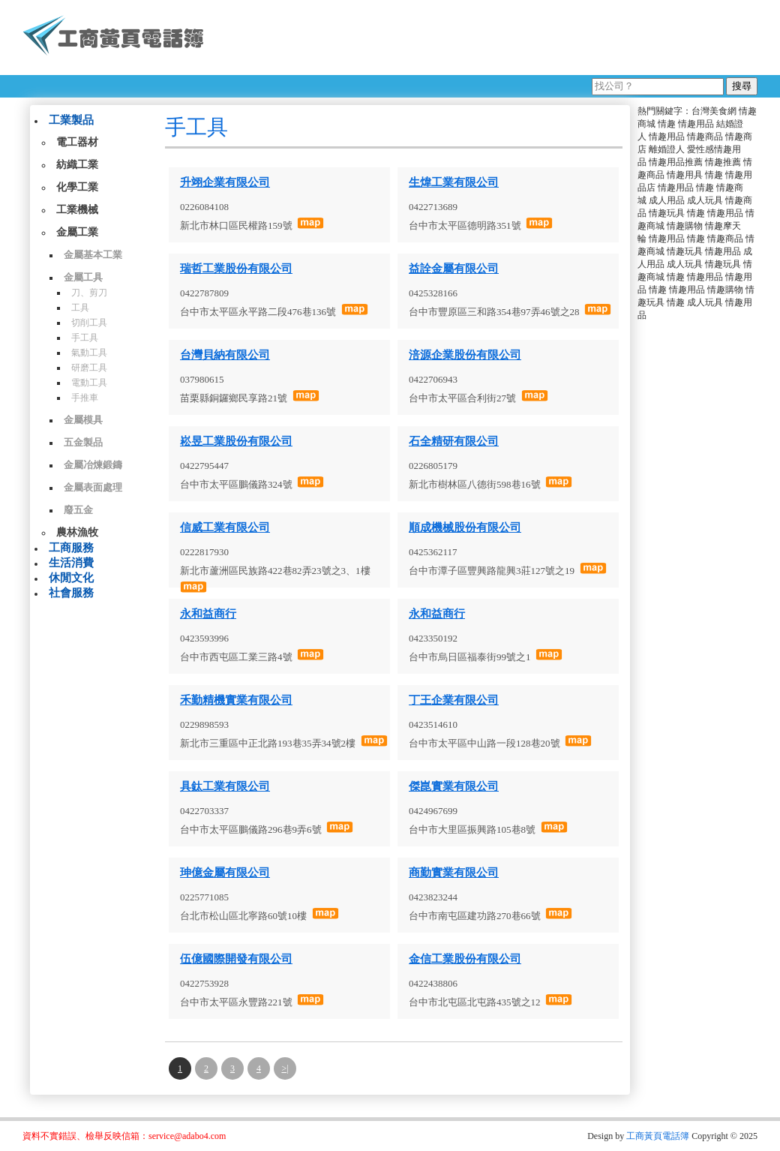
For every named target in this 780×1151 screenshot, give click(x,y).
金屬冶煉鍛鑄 (93, 464)
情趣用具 (685, 175)
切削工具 (89, 322)
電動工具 (89, 382)
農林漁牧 (77, 532)
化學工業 (77, 187)
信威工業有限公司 (225, 527)
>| (284, 1068)
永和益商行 (208, 614)
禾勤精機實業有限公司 (236, 700)
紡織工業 (77, 164)
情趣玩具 (667, 213)
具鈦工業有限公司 (225, 786)
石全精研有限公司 (454, 441)
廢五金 (78, 509)
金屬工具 (83, 277)
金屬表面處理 (93, 487)
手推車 (84, 397)
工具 (80, 307)
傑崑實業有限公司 (454, 786)
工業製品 (71, 120)
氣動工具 (89, 352)
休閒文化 (71, 578)
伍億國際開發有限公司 (236, 959)
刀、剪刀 (89, 292)
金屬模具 (83, 419)
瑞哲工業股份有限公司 (236, 269)
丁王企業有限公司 (454, 700)
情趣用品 (696, 124)
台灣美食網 (714, 111)
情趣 (667, 124)
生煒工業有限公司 (454, 182)
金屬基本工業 (93, 254)
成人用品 (667, 200)
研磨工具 (89, 367)
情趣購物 (685, 226)
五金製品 (83, 442)
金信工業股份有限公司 (465, 959)
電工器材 (77, 142)
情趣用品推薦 (676, 162)
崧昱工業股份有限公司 (236, 441)
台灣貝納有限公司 (225, 355)
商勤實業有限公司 (454, 873)
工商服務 (71, 548)
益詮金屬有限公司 (454, 269)
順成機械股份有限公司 (465, 527)
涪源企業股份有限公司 (465, 355)
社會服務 (71, 593)
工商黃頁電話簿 (657, 1136)
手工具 (84, 337)
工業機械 (77, 209)
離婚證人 (667, 149)
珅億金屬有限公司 (225, 873)
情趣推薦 (723, 162)
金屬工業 (77, 232)
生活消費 (71, 563)
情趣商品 (705, 136)
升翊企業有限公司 (225, 182)
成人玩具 (705, 200)
